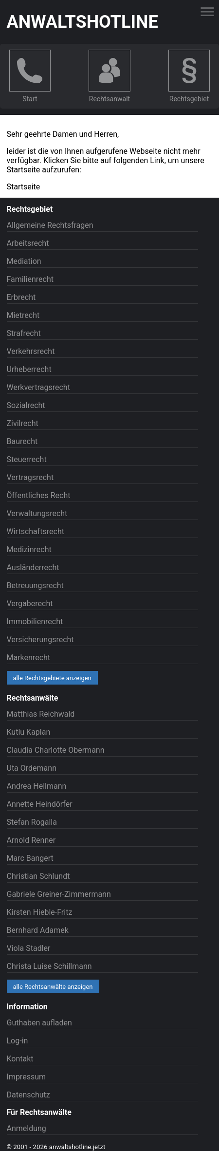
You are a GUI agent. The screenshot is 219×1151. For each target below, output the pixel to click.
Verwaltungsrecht (37, 513)
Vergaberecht (30, 603)
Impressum (26, 1076)
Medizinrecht (29, 549)
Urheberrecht (29, 369)
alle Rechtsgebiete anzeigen (52, 678)
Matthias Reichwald (41, 714)
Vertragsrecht (30, 477)
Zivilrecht (22, 423)
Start (29, 99)
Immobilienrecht (35, 621)
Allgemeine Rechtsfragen (50, 225)
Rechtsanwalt (109, 99)
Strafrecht (24, 333)
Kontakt (20, 1058)
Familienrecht (30, 279)
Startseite (23, 186)
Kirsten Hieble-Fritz (40, 912)
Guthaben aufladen (39, 1022)
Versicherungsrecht (40, 639)
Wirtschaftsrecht (36, 531)
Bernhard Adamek (38, 930)
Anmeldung (26, 1128)
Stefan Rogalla (32, 822)
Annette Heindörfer (40, 804)
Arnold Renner (31, 840)
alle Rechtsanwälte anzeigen (53, 986)
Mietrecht (23, 315)
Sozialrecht (26, 405)
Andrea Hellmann (37, 786)
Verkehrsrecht (31, 351)
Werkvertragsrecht (38, 387)
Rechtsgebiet (189, 99)
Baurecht (22, 441)
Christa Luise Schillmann (49, 966)
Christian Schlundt (38, 876)
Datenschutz (28, 1094)
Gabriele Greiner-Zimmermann (59, 894)
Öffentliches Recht (39, 495)
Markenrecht (29, 657)
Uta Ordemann (31, 768)
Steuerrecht (27, 459)
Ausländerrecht (33, 567)
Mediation (24, 261)
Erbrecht (21, 297)
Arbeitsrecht (28, 243)
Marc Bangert (30, 858)
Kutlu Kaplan (29, 732)
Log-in (17, 1040)
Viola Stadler (29, 948)
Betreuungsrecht (35, 585)
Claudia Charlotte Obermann (56, 750)
